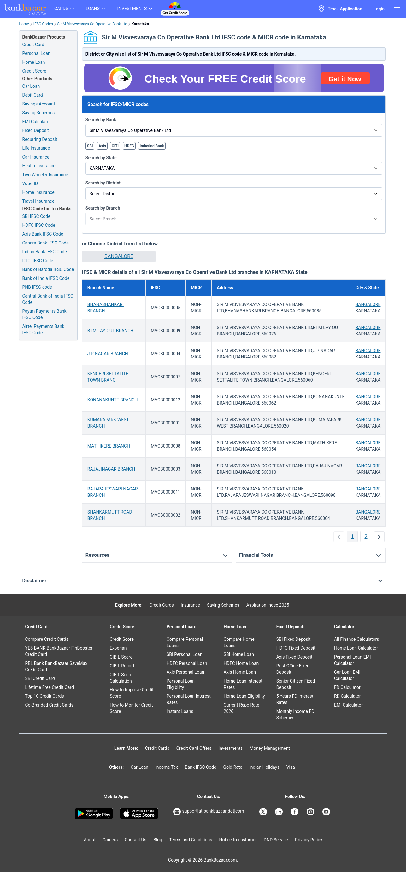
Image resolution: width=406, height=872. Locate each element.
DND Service (276, 839)
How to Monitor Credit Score (131, 708)
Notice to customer (237, 839)
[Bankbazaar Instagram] (311, 811)
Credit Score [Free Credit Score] (34, 71)
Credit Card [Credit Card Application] (33, 44)
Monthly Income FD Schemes (295, 714)
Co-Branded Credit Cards (49, 704)
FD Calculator (347, 687)
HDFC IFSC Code (38, 225)
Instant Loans (180, 711)
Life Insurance (36, 148)
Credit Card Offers (194, 748)
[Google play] (94, 813)
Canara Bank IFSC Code (45, 242)
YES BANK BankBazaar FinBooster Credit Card (59, 651)
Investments (230, 748)
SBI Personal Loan (185, 654)
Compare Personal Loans (185, 642)
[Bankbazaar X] (263, 811)
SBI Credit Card (40, 678)
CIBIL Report (122, 665)
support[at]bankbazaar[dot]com (208, 811)
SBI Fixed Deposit (293, 639)
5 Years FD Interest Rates (295, 699)
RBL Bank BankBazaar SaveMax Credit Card (56, 666)
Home (24, 24)
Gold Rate (232, 767)
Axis (102, 146)
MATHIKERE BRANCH (108, 445)
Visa (290, 767)
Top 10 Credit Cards (44, 696)
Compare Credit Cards (46, 639)
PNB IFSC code (37, 287)
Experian (118, 648)
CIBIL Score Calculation (121, 677)
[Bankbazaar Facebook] (295, 811)
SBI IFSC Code (36, 216)
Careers (110, 839)
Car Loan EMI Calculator (347, 675)
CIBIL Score (121, 656)
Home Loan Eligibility (244, 696)
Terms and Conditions (190, 839)
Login (379, 8)
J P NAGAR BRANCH (107, 353)
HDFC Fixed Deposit (295, 648)
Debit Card (32, 95)
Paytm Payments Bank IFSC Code (44, 314)
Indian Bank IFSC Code (44, 251)
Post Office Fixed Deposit (292, 669)
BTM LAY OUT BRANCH (110, 330)
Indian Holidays (264, 767)
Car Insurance (36, 156)
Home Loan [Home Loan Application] (33, 62)
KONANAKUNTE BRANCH (112, 399)
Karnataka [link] (140, 24)
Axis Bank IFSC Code (42, 234)
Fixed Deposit (35, 130)
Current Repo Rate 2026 (241, 708)
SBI (90, 146)
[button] (119, 256)
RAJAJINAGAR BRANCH (111, 469)
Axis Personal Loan (185, 672)
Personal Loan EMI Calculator (352, 660)
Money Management (270, 748)
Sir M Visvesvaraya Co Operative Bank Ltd (92, 24)
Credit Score (122, 639)
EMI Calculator (36, 121)
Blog (157, 839)
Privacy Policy (308, 839)
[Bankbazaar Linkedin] (279, 811)
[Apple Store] (139, 813)
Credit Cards (162, 605)
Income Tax (166, 767)
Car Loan (31, 86)
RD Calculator (347, 696)
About (90, 839)
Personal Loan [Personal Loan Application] (36, 53)
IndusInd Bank (152, 146)
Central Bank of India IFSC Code (48, 299)
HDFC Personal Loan (187, 663)
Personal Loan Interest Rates (189, 699)
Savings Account (38, 103)
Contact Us (135, 839)
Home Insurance (38, 192)
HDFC (129, 146)
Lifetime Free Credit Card (49, 687)
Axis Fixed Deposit (294, 656)
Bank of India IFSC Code (46, 278)
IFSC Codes (43, 24)
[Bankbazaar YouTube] (326, 811)
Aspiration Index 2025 (267, 605)
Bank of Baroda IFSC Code (48, 269)
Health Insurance (39, 165)
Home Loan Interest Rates (243, 684)
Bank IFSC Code (200, 767)
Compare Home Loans (239, 642)
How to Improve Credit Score (132, 693)
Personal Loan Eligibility (181, 684)
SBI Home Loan (239, 654)
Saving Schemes (38, 112)
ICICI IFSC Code (37, 260)
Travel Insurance (38, 201)
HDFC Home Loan (241, 663)
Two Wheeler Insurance (45, 174)
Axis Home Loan (240, 672)
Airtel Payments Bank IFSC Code (43, 329)
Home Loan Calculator (356, 648)
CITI (115, 146)
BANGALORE (118, 256)
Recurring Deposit (39, 139)
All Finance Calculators (356, 639)
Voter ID (30, 183)
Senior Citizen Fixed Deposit (295, 684)
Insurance (190, 605)
